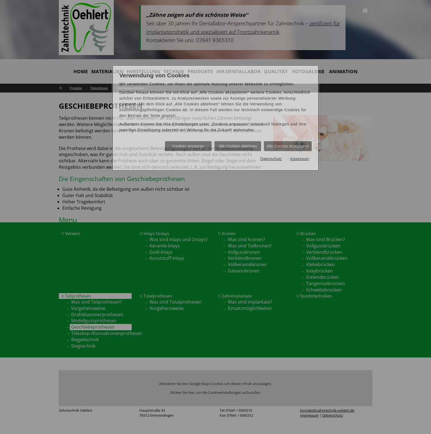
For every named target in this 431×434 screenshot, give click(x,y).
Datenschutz (271, 159)
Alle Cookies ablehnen (238, 146)
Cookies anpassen (188, 146)
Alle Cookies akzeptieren (288, 146)
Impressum (299, 159)
